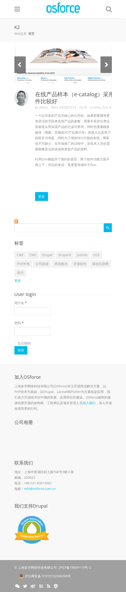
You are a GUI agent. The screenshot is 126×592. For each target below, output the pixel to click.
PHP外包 (23, 264)
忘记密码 (24, 343)
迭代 (20, 272)
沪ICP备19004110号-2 (74, 567)
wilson (43, 107)
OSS (96, 255)
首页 (31, 33)
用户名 (20, 303)
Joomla (96, 107)
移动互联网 (100, 264)
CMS (32, 255)
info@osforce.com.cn (40, 488)
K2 (111, 107)
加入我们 (89, 403)
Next (106, 64)
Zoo (105, 107)
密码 (18, 323)
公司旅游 (42, 264)
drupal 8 (64, 255)
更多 (41, 196)
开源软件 (80, 264)
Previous (20, 64)
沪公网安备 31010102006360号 (45, 576)
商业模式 (61, 264)
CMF (20, 255)
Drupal (47, 255)
